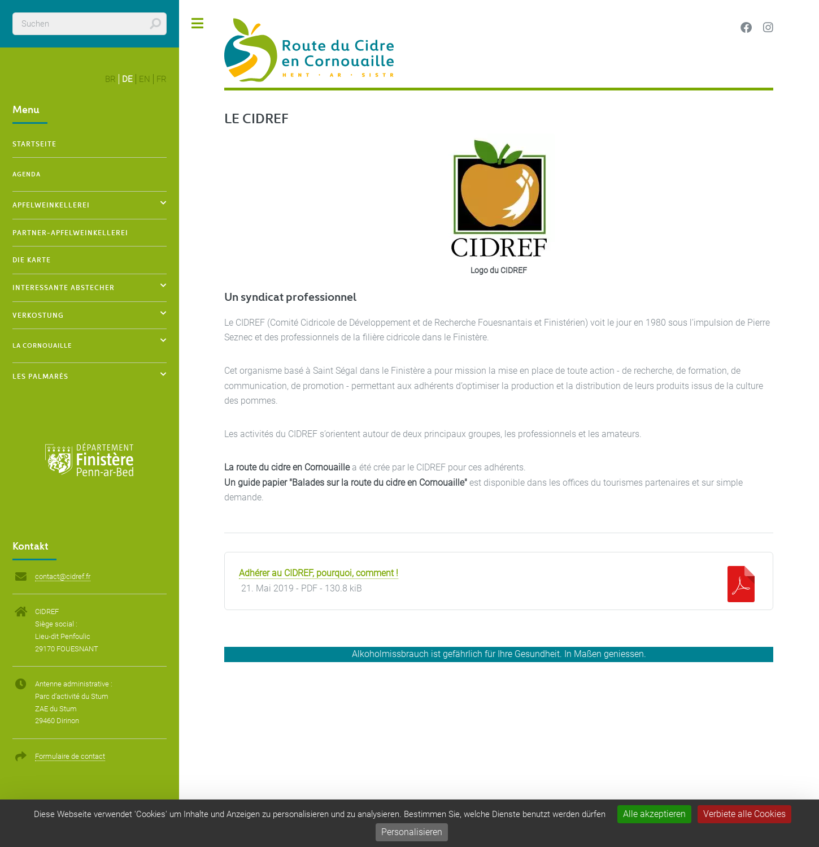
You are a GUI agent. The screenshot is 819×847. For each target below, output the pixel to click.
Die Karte (31, 259)
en (144, 79)
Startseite (34, 143)
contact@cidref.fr (62, 576)
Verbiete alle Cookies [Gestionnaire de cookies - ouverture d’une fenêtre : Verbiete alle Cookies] (744, 814)
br (110, 79)
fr (161, 79)
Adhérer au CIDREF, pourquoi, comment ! (318, 573)
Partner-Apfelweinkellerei (70, 232)
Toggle (197, 23)
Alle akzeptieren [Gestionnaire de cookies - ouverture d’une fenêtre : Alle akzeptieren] (654, 814)
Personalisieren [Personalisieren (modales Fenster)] (411, 832)
